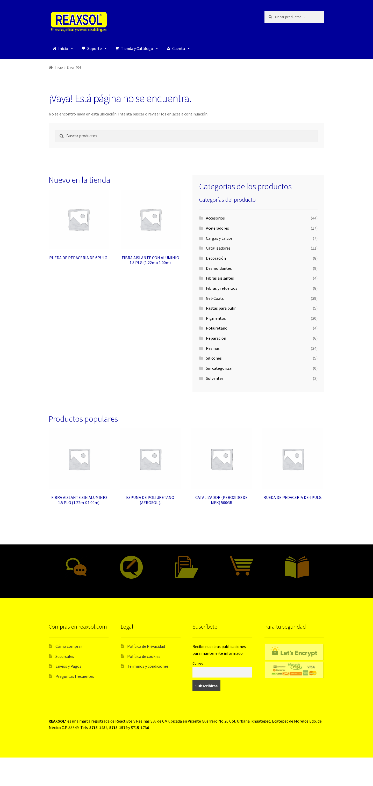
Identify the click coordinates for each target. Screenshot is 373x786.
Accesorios (215, 218)
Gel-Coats (215, 298)
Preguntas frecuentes (74, 676)
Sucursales (64, 656)
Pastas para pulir (221, 308)
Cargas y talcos (219, 238)
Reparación (216, 338)
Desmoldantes (219, 268)
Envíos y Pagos (68, 666)
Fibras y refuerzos (221, 288)
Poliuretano (216, 328)
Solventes (215, 378)
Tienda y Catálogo (140, 48)
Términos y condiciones (148, 666)
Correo (197, 663)
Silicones (214, 358)
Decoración (216, 258)
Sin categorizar (219, 368)
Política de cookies (143, 656)
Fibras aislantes (220, 278)
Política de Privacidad (146, 646)
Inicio (66, 48)
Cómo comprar (68, 646)
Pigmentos (216, 318)
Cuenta (181, 48)
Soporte (97, 48)
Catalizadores (218, 248)
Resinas (213, 348)
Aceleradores (217, 228)
